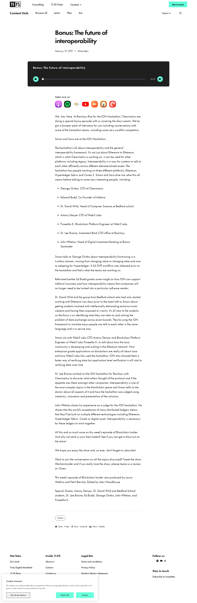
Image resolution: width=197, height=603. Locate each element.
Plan (69, 13)
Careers (49, 567)
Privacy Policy (88, 567)
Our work (14, 561)
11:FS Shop (15, 573)
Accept (85, 595)
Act (80, 13)
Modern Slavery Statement (94, 573)
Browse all (41, 13)
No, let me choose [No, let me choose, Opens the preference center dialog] (18, 595)
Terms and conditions (91, 561)
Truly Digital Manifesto (21, 567)
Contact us (51, 573)
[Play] (36, 79)
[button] (76, 5)
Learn (57, 13)
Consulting (38, 4)
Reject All (65, 595)
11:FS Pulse (57, 4)
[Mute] (160, 79)
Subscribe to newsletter (164, 576)
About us (50, 561)
